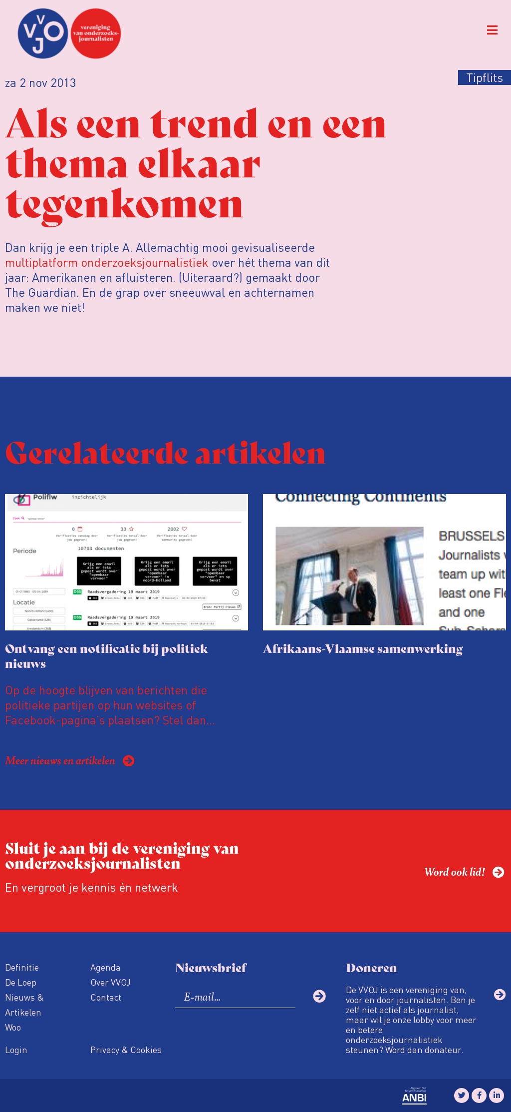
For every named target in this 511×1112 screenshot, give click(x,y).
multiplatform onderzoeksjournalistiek (107, 262)
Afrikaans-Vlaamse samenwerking (363, 647)
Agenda (105, 967)
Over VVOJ (110, 982)
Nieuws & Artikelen (24, 1004)
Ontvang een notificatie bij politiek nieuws (106, 655)
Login (16, 1049)
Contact (105, 997)
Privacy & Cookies (126, 1049)
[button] (492, 30)
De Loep (20, 982)
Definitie (22, 967)
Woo (13, 1027)
